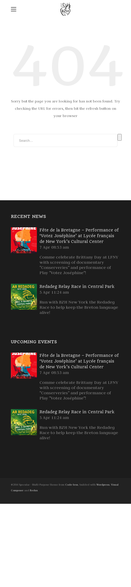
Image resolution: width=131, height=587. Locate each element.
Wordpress (102, 484)
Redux (34, 490)
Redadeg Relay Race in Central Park (77, 286)
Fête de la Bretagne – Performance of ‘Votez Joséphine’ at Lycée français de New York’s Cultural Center (79, 236)
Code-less (71, 484)
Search (119, 137)
